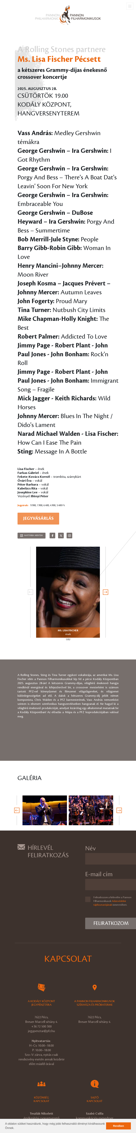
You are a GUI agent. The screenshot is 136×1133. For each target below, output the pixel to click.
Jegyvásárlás (38, 518)
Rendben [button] (118, 1125)
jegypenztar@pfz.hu (41, 1031)
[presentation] (30, 592)
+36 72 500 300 (41, 1026)
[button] (15, 1128)
